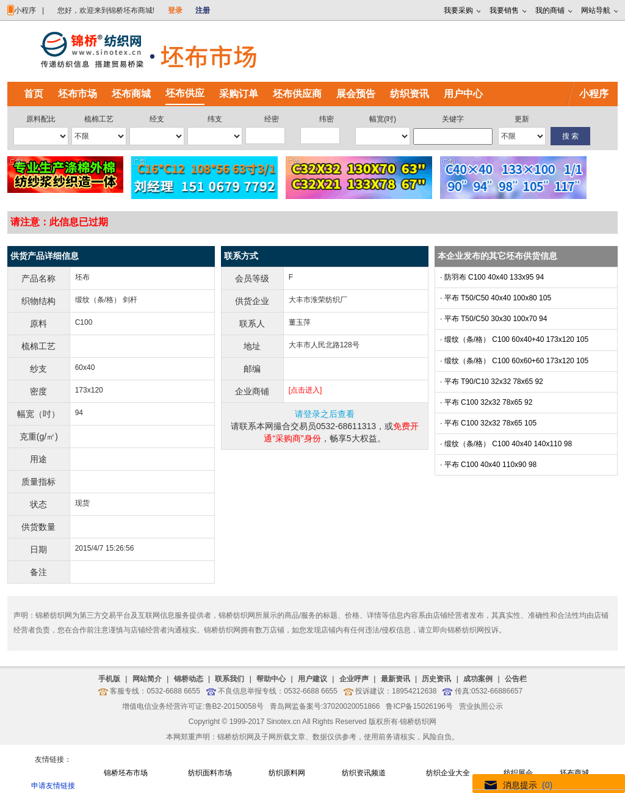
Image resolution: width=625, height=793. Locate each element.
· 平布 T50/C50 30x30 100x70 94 (493, 318)
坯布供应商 (297, 94)
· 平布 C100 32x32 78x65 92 (486, 402)
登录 (175, 10)
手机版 (109, 679)
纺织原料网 (287, 773)
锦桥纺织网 (418, 721)
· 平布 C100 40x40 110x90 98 (488, 464)
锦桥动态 (188, 679)
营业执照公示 (481, 706)
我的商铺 (550, 10)
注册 (202, 10)
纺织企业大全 (448, 773)
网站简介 (147, 679)
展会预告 (355, 94)
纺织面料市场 (210, 773)
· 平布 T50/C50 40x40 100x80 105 (495, 298)
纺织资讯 (409, 94)
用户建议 (312, 679)
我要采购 (458, 10)
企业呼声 (354, 679)
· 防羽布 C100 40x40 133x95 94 (492, 277)
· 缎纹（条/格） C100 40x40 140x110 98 (506, 444)
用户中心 (463, 94)
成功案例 (478, 679)
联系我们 (229, 679)
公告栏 (516, 679)
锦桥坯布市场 (126, 773)
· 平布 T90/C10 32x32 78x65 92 (491, 381)
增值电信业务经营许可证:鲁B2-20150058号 (192, 706)
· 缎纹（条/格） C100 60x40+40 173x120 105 (514, 339)
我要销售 (504, 10)
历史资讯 (436, 679)
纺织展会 (518, 773)
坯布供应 (184, 93)
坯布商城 (131, 94)
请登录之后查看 (325, 414)
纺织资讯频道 (364, 773)
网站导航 (595, 10)
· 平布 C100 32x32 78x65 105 (488, 423)
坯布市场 (77, 94)
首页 (33, 94)
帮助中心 (271, 679)
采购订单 (238, 94)
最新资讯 (395, 679)
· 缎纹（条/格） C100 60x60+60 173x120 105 (514, 361)
